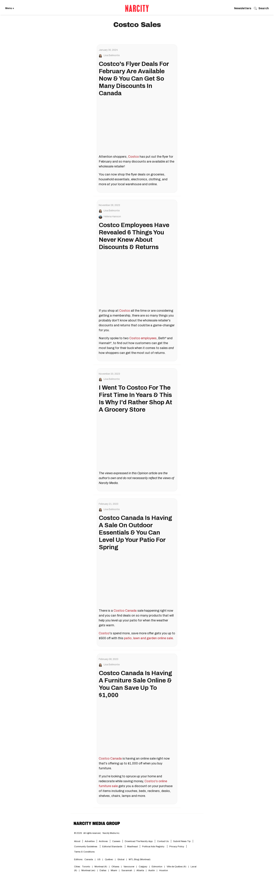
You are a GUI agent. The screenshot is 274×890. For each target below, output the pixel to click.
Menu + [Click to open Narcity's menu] (9, 8)
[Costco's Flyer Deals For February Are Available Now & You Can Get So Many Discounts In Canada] (137, 126)
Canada (88, 859)
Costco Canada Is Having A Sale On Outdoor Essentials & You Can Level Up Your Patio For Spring (135, 532)
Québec (109, 859)
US (98, 859)
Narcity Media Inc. (111, 833)
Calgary (143, 866)
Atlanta (140, 870)
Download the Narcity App (139, 841)
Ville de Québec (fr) (176, 866)
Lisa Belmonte (112, 55)
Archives (103, 841)
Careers (116, 841)
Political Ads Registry (153, 846)
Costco (133, 156)
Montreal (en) (88, 870)
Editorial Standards (112, 846)
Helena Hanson (112, 216)
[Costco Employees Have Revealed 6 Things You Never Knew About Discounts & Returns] (137, 279)
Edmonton (157, 866)
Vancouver (129, 866)
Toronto (86, 866)
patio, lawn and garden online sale (148, 638)
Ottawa (115, 866)
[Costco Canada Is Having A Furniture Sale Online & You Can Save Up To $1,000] (137, 728)
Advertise (90, 841)
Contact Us (163, 841)
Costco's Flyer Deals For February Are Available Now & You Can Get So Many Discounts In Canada (134, 78)
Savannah (126, 870)
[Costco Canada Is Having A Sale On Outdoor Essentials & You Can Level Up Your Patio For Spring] (137, 580)
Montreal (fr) (101, 866)
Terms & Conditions (84, 852)
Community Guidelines (86, 846)
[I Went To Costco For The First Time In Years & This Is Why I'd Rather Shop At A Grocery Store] (137, 442)
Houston (163, 870)
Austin (151, 870)
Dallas (103, 870)
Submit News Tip (182, 841)
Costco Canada (125, 610)
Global (120, 859)
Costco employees (143, 338)
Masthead (132, 846)
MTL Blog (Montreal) (139, 859)
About (77, 841)
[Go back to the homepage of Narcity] (137, 8)
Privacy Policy (176, 846)
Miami (114, 870)
